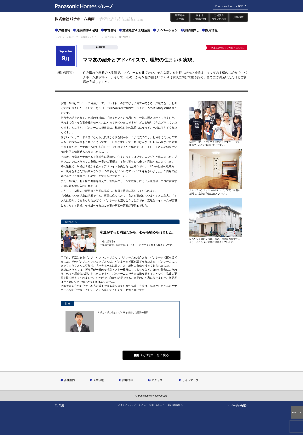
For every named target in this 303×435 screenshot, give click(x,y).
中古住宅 (110, 30)
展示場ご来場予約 (199, 17)
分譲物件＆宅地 (87, 30)
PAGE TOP (296, 412)
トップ (58, 37)
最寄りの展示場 (180, 17)
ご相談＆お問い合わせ (218, 17)
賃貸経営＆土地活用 (136, 30)
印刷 (61, 405)
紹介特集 (109, 37)
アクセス (157, 380)
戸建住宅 (64, 30)
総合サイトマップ (126, 405)
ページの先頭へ (239, 405)
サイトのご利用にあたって (151, 405)
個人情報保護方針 (176, 405)
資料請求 (238, 17)
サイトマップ (190, 380)
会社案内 (69, 380)
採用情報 (211, 30)
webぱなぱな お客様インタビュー (83, 37)
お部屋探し (191, 30)
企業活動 (98, 380)
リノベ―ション (167, 30)
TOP (229, 6)
